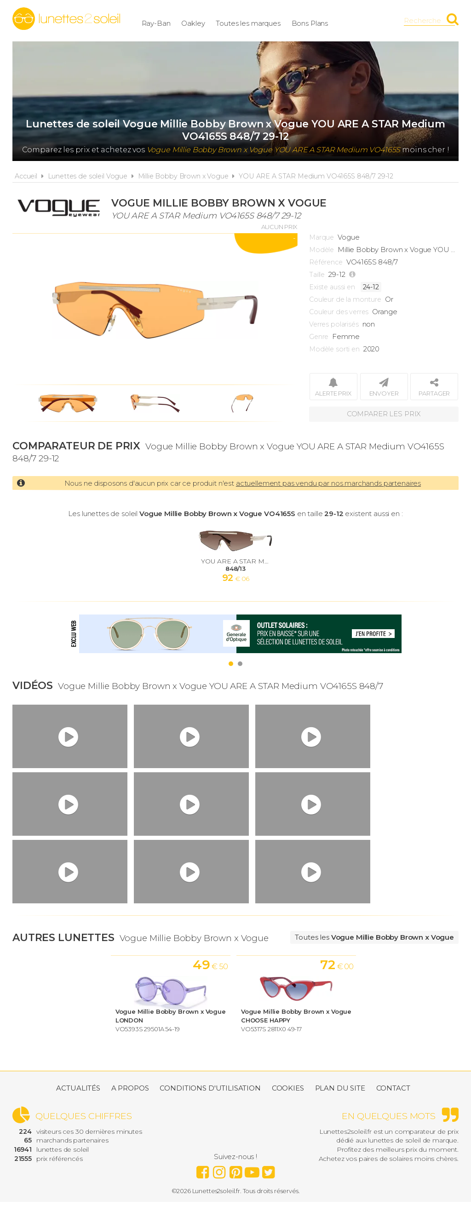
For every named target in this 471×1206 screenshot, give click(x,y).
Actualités (78, 1092)
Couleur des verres (338, 312)
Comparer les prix (383, 413)
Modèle (321, 250)
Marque (321, 237)
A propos (130, 1092)
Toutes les (374, 937)
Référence (326, 262)
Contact (393, 1092)
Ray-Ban (184, 20)
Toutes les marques (276, 20)
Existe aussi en (332, 287)
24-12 (371, 287)
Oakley (221, 20)
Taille (317, 274)
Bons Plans (338, 20)
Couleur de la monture (345, 299)
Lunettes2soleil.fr (66, 18)
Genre (318, 337)
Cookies (288, 1092)
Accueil (26, 176)
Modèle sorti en (334, 349)
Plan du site (340, 1092)
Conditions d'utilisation (210, 1092)
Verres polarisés (334, 324)
